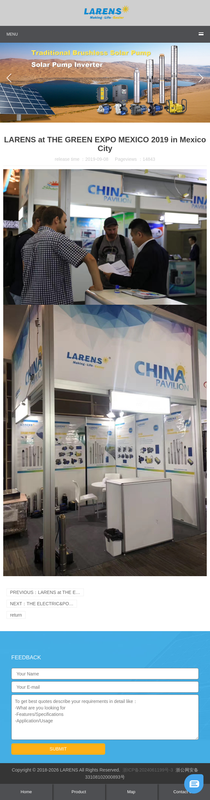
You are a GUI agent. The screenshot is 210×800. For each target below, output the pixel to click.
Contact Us (183, 791)
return (16, 615)
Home (26, 791)
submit (58, 748)
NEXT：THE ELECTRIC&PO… (41, 603)
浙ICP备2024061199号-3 (148, 770)
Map (131, 791)
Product (79, 791)
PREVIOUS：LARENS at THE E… (45, 592)
